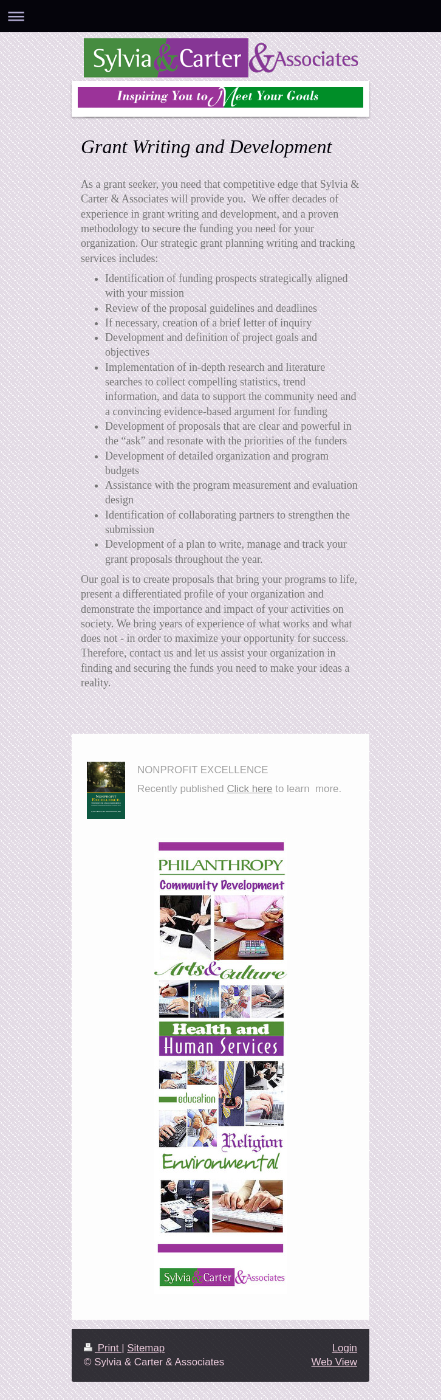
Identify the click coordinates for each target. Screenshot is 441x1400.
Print (102, 1348)
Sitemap (146, 1348)
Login (344, 1348)
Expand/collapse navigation (220, 16)
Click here (249, 789)
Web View (334, 1362)
